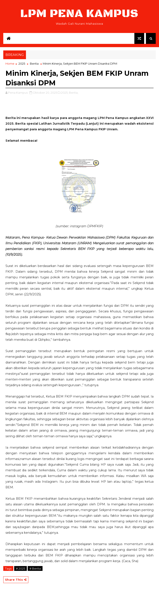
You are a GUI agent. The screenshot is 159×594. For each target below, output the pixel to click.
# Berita (35, 568)
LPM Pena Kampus (79, 14)
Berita (34, 63)
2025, (64, 92)
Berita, (73, 92)
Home (9, 63)
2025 (22, 63)
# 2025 (20, 568)
